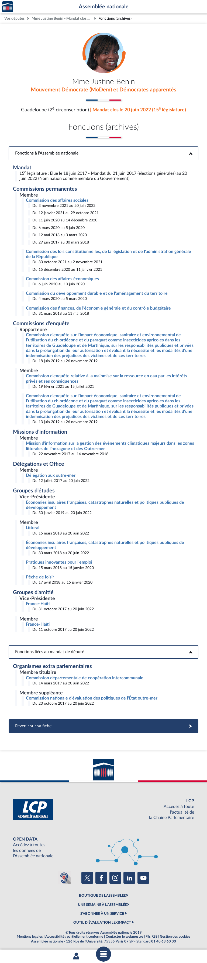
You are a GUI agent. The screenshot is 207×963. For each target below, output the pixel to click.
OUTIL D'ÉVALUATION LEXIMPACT (102, 922)
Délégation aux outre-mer (50, 475)
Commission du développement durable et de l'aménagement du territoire (97, 293)
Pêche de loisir (40, 577)
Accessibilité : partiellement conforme (74, 936)
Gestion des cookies (175, 936)
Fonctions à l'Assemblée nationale (103, 153)
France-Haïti (38, 604)
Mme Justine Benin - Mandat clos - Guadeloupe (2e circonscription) (62, 18)
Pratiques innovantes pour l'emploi (59, 562)
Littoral (32, 528)
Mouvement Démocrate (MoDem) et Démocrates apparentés (103, 89)
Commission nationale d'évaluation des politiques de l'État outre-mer (91, 698)
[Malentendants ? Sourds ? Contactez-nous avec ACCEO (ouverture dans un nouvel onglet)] (64, 877)
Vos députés (14, 18)
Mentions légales (30, 936)
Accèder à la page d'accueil (7, 7)
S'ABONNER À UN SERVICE (102, 913)
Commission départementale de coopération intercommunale (84, 678)
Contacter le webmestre (124, 936)
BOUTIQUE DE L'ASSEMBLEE (102, 895)
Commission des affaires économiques (62, 279)
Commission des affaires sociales (57, 200)
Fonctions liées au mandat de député (103, 652)
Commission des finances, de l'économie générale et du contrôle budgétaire (98, 308)
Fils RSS (151, 936)
